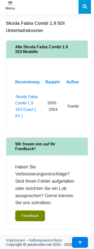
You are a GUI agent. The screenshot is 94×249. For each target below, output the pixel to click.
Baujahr (53, 82)
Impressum (15, 240)
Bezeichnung (27, 82)
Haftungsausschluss (45, 240)
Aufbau (73, 82)
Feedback (30, 216)
